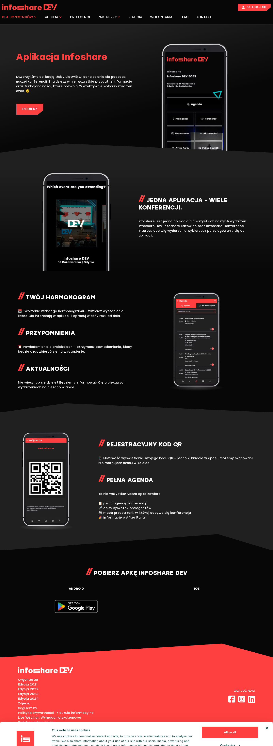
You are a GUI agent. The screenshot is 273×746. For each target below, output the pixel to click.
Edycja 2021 (28, 684)
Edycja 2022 (28, 689)
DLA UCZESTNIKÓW (19, 17)
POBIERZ (29, 109)
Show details (61, 738)
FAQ (185, 17)
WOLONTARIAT (162, 17)
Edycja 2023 (28, 694)
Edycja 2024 (28, 698)
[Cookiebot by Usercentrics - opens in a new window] (25, 738)
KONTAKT (204, 17)
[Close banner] (266, 705)
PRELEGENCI (80, 17)
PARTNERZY (109, 17)
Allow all (230, 709)
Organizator (28, 680)
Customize (230, 722)
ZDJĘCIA (135, 17)
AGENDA (53, 17)
